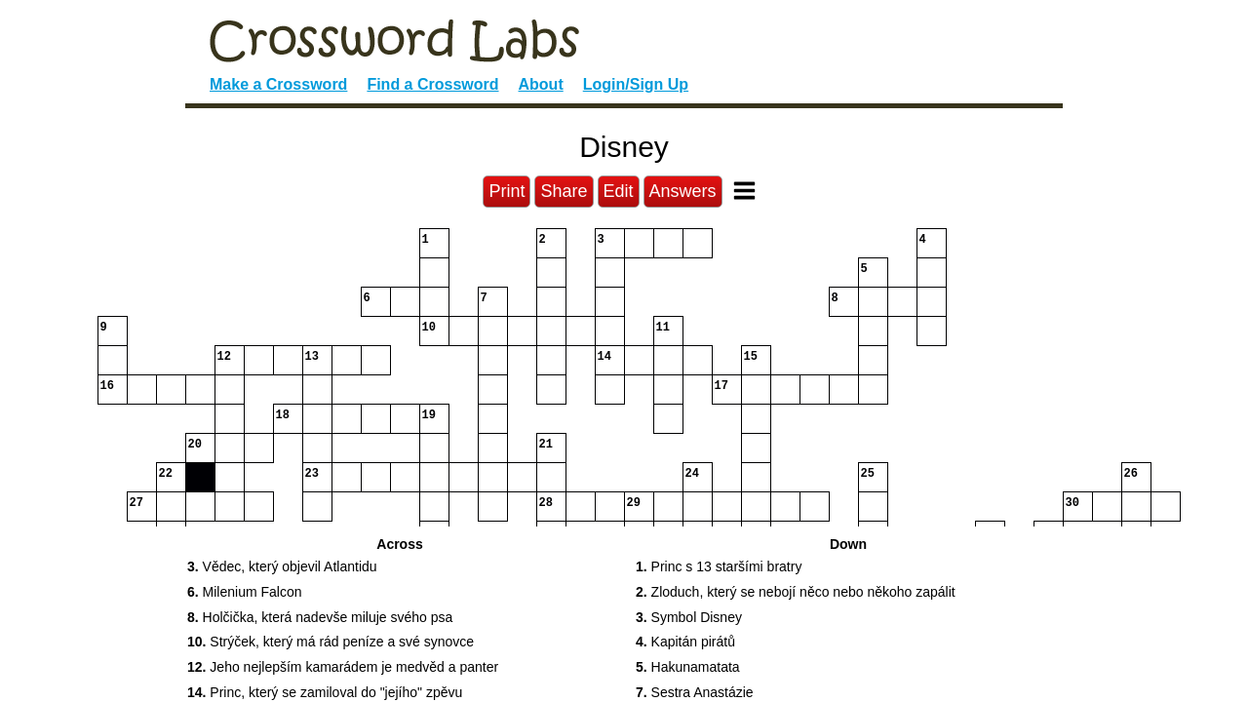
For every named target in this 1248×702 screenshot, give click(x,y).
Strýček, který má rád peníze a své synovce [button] (330, 641)
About (541, 84)
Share (563, 191)
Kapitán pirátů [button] (685, 641)
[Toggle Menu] (744, 191)
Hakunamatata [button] (688, 667)
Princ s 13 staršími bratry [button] (718, 566)
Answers (683, 191)
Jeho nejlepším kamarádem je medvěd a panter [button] (342, 667)
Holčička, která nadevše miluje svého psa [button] (319, 617)
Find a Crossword (432, 84)
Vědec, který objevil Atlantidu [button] (282, 566)
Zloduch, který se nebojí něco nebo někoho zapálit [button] (796, 592)
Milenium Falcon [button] (244, 592)
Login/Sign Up (635, 84)
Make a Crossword (278, 84)
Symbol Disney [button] (689, 617)
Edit (619, 191)
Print (506, 191)
